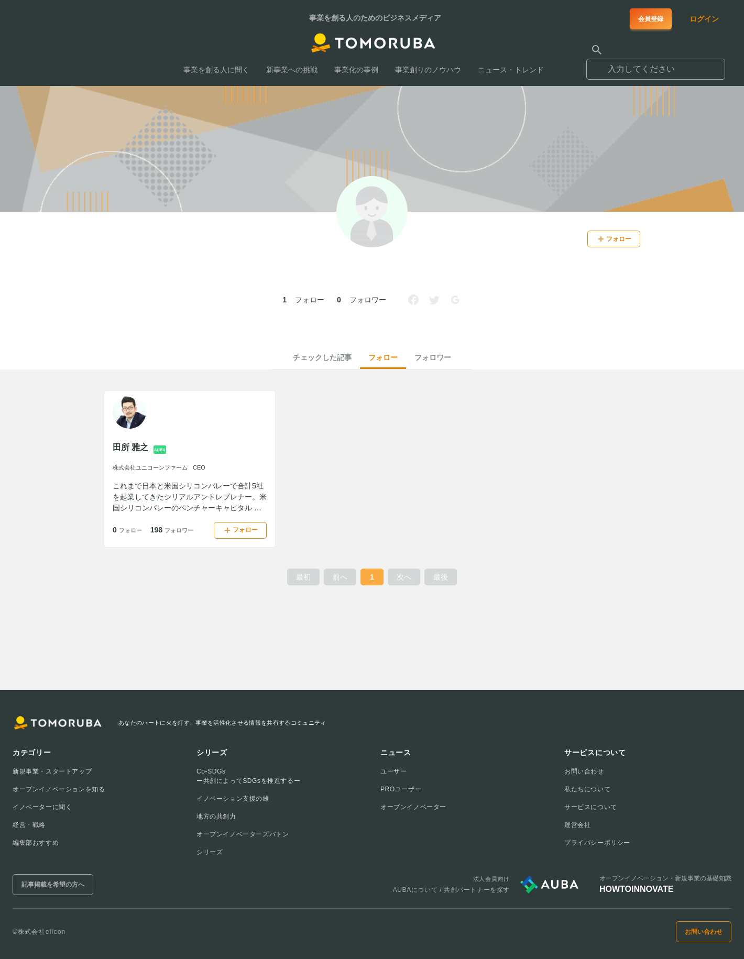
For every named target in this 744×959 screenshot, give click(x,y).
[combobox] (655, 64)
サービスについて (590, 807)
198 (171, 530)
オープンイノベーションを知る (59, 789)
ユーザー (393, 771)
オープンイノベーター (413, 807)
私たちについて (587, 789)
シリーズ (209, 852)
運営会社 (577, 825)
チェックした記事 (322, 357)
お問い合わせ (584, 771)
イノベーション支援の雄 (232, 798)
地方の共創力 (216, 816)
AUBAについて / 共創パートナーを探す (451, 889)
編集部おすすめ (36, 842)
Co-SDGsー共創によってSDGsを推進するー (248, 776)
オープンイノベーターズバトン (242, 834)
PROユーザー (400, 789)
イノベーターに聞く (42, 807)
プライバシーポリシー (597, 842)
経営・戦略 (29, 825)
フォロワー (432, 357)
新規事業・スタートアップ (52, 771)
